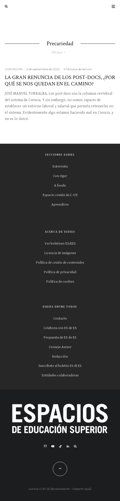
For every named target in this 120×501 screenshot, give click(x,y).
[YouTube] (53, 446)
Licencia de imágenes (60, 253)
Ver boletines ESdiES (60, 243)
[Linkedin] (67, 446)
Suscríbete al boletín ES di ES (60, 366)
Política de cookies (60, 282)
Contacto (60, 318)
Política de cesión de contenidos (60, 262)
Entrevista (60, 166)
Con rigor (60, 176)
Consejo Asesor (60, 347)
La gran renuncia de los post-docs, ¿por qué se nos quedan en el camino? (60, 80)
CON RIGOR (13, 69)
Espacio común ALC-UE (60, 195)
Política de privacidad (60, 272)
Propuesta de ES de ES (60, 337)
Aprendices (60, 204)
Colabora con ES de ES (60, 328)
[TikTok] (60, 446)
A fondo (60, 185)
